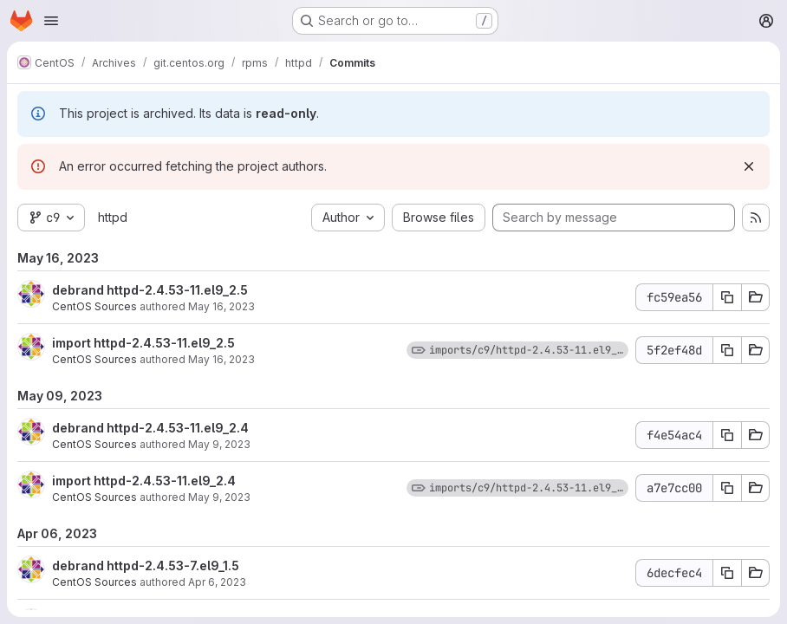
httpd (112, 217)
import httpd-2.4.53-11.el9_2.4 (144, 480)
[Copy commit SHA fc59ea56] (727, 297)
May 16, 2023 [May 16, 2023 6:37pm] (221, 306)
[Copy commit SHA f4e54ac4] (727, 435)
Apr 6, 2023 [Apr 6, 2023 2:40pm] (217, 581)
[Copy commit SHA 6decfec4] (727, 573)
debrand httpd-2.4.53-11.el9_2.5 (150, 290)
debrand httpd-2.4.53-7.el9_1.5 (145, 565)
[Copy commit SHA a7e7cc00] (727, 488)
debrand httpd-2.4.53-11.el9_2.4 (150, 427)
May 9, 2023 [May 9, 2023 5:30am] (219, 444)
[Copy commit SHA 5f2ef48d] (727, 350)
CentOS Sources (94, 306)
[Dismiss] (748, 166)
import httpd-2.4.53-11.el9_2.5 (143, 342)
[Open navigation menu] (51, 21)
